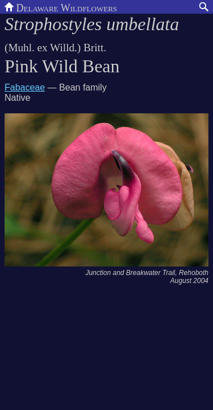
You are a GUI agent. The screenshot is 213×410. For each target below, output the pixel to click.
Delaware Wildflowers (61, 6)
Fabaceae (25, 87)
